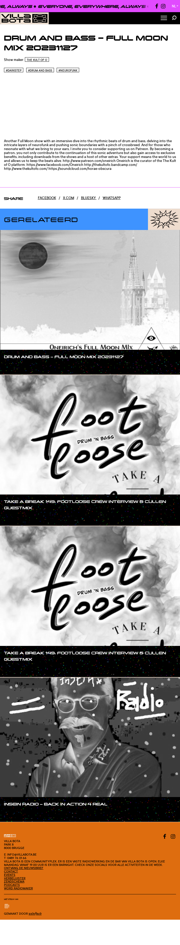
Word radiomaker (18, 888)
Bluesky (89, 197)
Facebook (47, 197)
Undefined (35, 913)
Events (9, 875)
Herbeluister (14, 878)
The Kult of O (37, 60)
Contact (11, 871)
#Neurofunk (67, 70)
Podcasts (12, 885)
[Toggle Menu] (164, 18)
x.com (68, 197)
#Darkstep (13, 70)
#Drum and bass (40, 70)
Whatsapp (112, 197)
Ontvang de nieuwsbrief (23, 868)
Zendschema (14, 881)
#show (15, 366)
